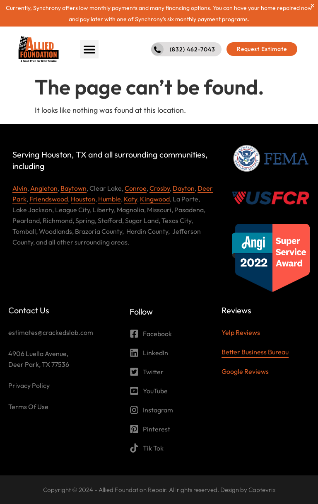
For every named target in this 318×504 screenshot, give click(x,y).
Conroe (136, 188)
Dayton (184, 188)
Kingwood (155, 199)
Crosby (159, 188)
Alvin (19, 188)
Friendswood (48, 199)
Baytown (73, 188)
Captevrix (261, 490)
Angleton (44, 188)
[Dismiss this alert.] (312, 5)
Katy (130, 199)
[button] (89, 49)
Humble (109, 199)
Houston (83, 199)
